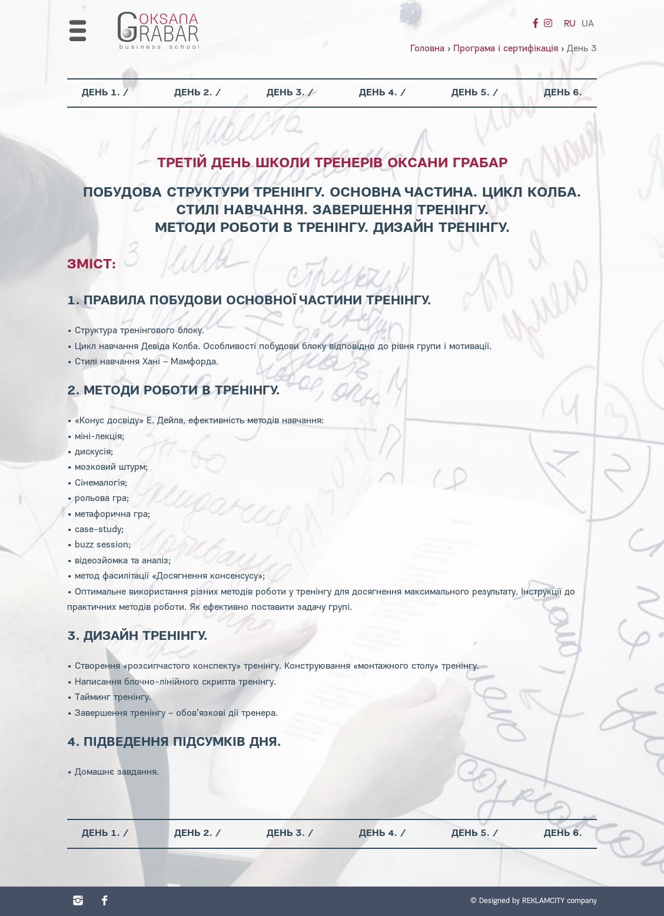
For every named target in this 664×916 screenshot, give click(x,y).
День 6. (563, 93)
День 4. (378, 93)
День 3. (286, 93)
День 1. (101, 93)
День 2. (193, 93)
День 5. (470, 93)
